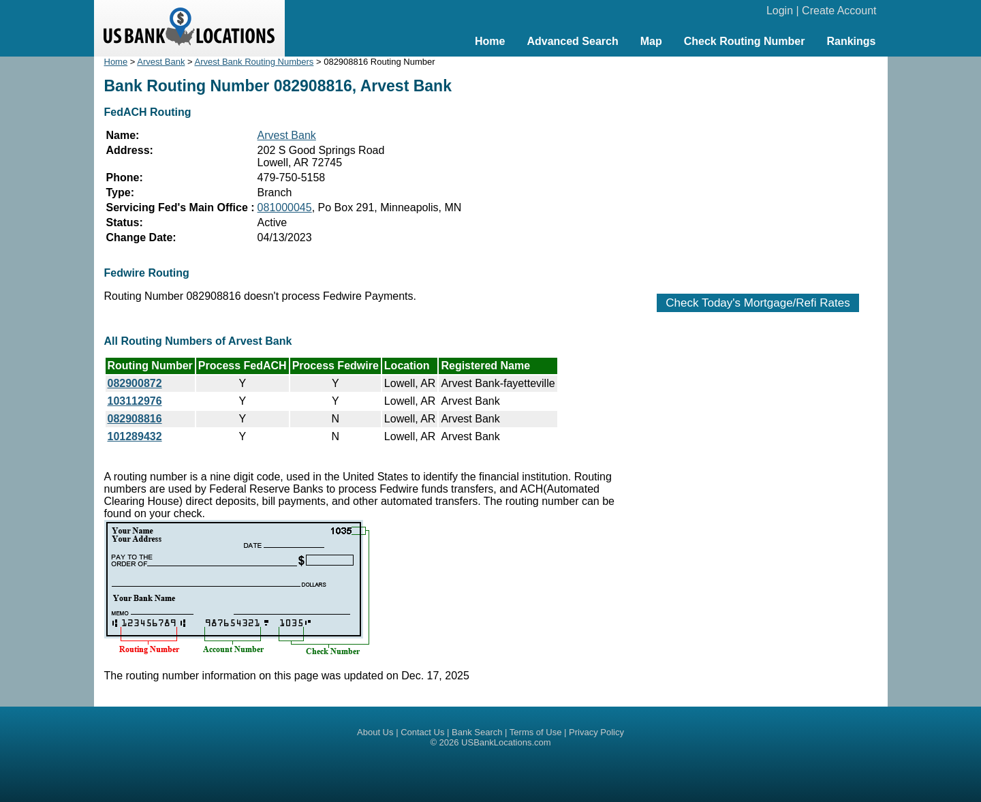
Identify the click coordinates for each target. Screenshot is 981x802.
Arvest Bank (161, 62)
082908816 (135, 419)
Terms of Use (536, 732)
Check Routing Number (744, 41)
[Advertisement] (758, 168)
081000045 (285, 207)
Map (651, 41)
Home (490, 41)
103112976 (135, 401)
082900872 (135, 383)
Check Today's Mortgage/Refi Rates (758, 302)
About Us (375, 732)
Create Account (839, 10)
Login (779, 10)
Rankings (850, 41)
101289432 (135, 436)
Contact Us (422, 732)
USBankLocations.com (506, 742)
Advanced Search (572, 41)
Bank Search (477, 732)
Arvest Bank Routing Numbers (254, 62)
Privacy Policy (596, 732)
